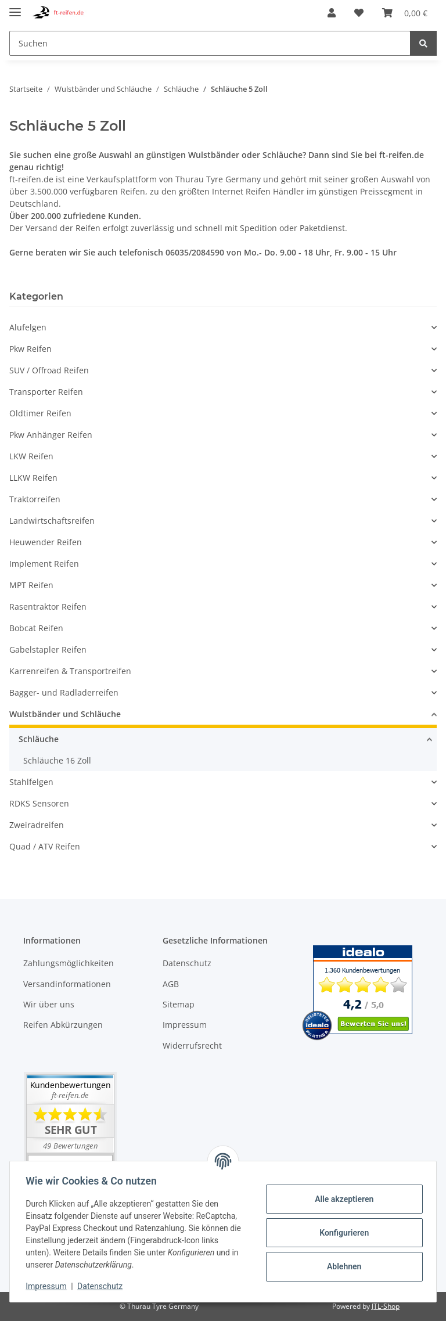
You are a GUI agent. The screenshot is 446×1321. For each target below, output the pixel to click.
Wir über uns (48, 1004)
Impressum (185, 1024)
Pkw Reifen (30, 348)
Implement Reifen (44, 563)
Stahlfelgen (31, 781)
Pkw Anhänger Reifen (50, 434)
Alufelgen (27, 327)
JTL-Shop (386, 1306)
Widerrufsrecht (192, 1045)
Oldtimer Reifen (40, 413)
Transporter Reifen (46, 391)
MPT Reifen (31, 585)
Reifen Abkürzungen (63, 1024)
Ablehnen (341, 1266)
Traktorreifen (34, 499)
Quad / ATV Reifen (44, 846)
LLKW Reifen (33, 477)
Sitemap (179, 1004)
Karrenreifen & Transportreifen (70, 670)
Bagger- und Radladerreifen (63, 692)
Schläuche (39, 738)
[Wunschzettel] (359, 12)
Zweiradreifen (36, 824)
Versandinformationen (67, 983)
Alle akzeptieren (341, 1199)
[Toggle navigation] (15, 7)
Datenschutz (187, 963)
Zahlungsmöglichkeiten (68, 963)
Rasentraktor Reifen (48, 606)
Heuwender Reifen (45, 542)
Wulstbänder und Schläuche (65, 713)
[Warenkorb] (405, 12)
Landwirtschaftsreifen (52, 520)
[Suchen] (210, 43)
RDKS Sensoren (39, 803)
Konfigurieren (341, 1232)
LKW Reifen (31, 456)
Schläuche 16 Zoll (57, 760)
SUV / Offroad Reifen (49, 370)
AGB (171, 983)
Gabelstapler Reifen (48, 649)
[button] (331, 12)
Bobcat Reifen (36, 627)
